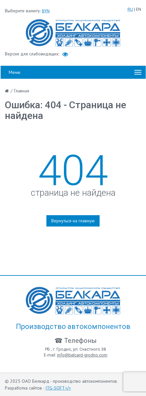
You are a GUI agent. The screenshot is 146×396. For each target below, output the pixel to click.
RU (130, 9)
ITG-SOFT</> (58, 388)
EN (138, 9)
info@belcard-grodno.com (82, 355)
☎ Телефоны (76, 340)
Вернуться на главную (73, 221)
